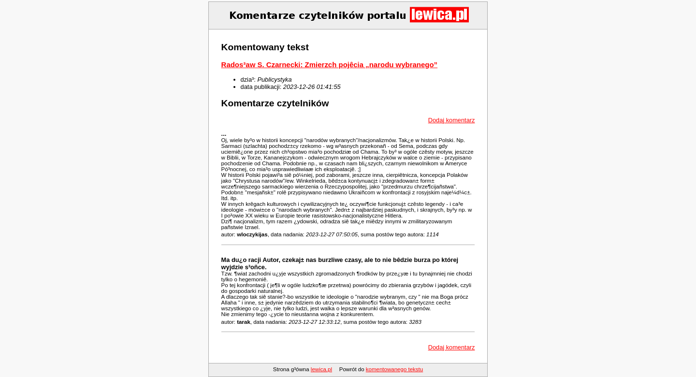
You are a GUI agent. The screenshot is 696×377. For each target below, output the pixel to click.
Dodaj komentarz (451, 120)
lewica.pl (321, 369)
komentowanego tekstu (394, 369)
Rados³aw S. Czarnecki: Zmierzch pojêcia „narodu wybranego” (329, 64)
